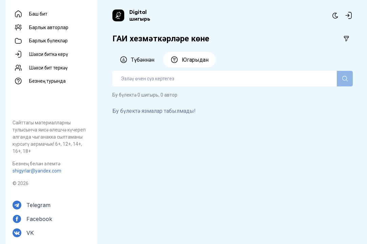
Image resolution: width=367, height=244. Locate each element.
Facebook (39, 219)
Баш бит (38, 14)
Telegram (38, 205)
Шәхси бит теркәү (48, 67)
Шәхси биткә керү (48, 54)
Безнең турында (47, 81)
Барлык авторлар (48, 27)
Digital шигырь (139, 15)
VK (30, 232)
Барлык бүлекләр (48, 40)
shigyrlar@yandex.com (37, 171)
